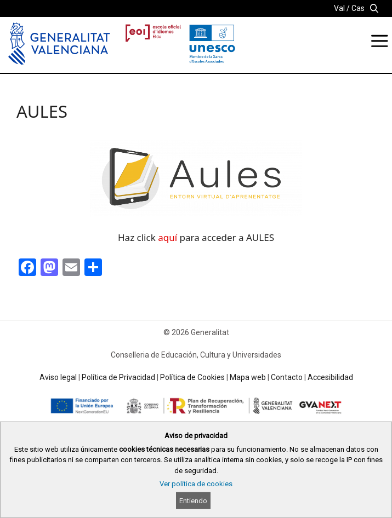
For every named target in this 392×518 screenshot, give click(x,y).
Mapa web (248, 377)
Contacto (287, 377)
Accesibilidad (330, 377)
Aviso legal (58, 377)
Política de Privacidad (118, 377)
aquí (167, 237)
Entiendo (193, 501)
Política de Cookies (192, 377)
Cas (358, 8)
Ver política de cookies (196, 484)
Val (339, 8)
